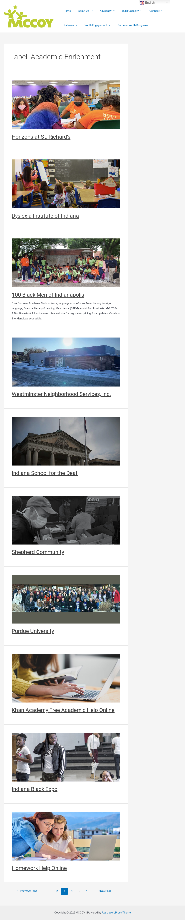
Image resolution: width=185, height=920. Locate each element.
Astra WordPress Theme (116, 912)
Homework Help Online (39, 868)
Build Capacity (126, 11)
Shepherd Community (38, 552)
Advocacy (102, 11)
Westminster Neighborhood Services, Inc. (61, 394)
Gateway (167, 11)
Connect (148, 11)
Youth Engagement (76, 25)
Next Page (106, 891)
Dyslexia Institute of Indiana (45, 216)
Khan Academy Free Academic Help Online (63, 710)
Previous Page (28, 891)
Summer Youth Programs (109, 25)
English (147, 3)
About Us (82, 11)
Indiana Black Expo (34, 789)
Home (66, 10)
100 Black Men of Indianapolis (48, 295)
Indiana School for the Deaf (45, 473)
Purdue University (33, 631)
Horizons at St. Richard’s (41, 137)
